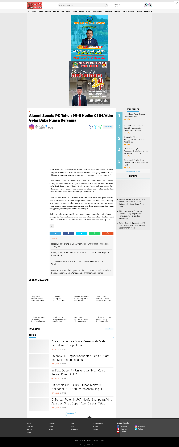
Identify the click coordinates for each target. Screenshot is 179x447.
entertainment (129, 11)
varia (41, 11)
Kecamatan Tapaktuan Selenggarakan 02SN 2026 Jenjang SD (134, 139)
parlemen (108, 11)
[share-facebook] (91, 127)
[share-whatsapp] (100, 127)
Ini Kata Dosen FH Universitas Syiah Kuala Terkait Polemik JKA (78, 372)
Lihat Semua (71, 414)
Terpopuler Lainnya (133, 171)
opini (68, 11)
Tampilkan (109, 329)
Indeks (102, 441)
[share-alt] (55, 233)
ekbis (75, 11)
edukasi (117, 11)
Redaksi (95, 441)
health (95, 426)
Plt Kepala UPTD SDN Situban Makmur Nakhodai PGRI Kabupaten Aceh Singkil (76, 387)
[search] (83, 5)
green (139, 11)
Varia (77, 441)
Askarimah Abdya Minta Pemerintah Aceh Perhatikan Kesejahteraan (78, 343)
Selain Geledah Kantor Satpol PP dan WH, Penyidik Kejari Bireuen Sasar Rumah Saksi (132, 225)
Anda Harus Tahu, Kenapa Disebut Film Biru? (134, 115)
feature (30, 426)
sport (88, 11)
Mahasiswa (97, 11)
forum (51, 426)
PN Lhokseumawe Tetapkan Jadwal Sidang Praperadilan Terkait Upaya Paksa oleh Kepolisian (130, 214)
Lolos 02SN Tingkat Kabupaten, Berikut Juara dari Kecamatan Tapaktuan (80, 357)
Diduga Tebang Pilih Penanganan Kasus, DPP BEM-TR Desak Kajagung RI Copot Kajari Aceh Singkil (132, 203)
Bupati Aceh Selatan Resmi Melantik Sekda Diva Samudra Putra (136, 162)
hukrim (48, 11)
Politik (89, 441)
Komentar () (108, 127)
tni (62, 11)
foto (72, 426)
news (34, 11)
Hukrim (82, 441)
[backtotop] (89, 418)
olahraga (74, 429)
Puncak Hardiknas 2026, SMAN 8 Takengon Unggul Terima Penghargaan (134, 128)
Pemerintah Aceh (150, 11)
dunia (81, 11)
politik (56, 11)
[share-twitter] (95, 127)
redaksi (96, 429)
